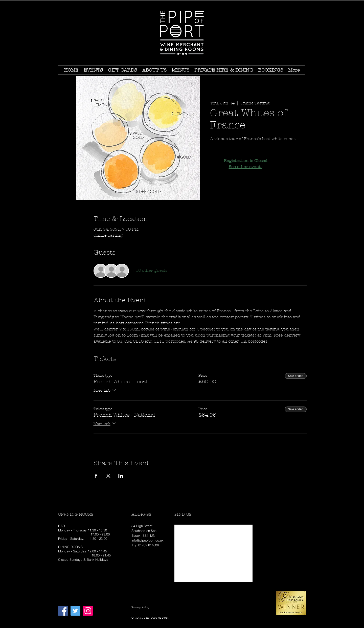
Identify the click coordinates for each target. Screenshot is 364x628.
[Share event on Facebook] (96, 476)
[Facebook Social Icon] (63, 611)
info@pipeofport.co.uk (147, 540)
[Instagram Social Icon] (88, 611)
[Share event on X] (108, 476)
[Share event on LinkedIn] (120, 476)
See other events (245, 166)
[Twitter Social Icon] (75, 611)
